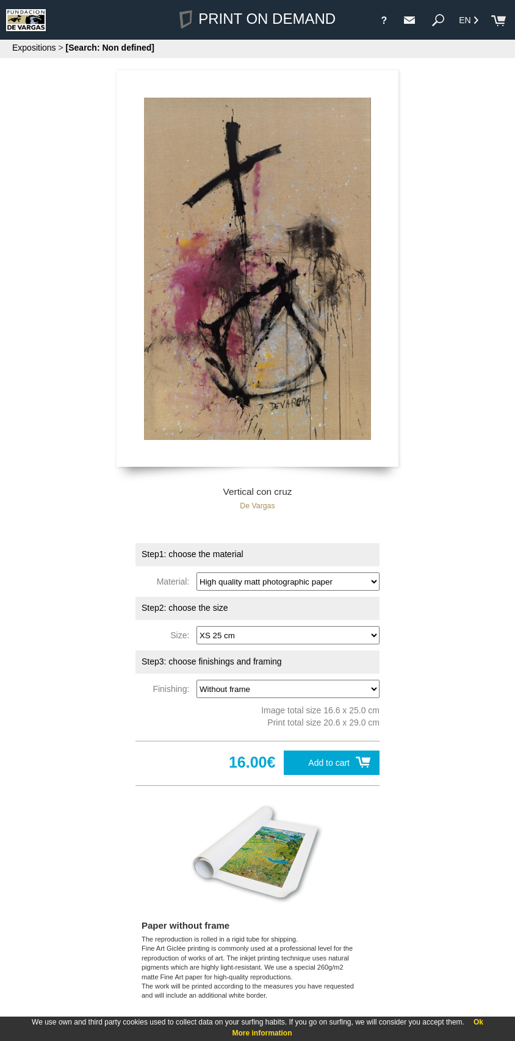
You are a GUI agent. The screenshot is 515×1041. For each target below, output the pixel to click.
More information (262, 1033)
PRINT (257, 18)
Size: (182, 635)
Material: (175, 581)
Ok (478, 1022)
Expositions (34, 47)
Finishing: (173, 689)
